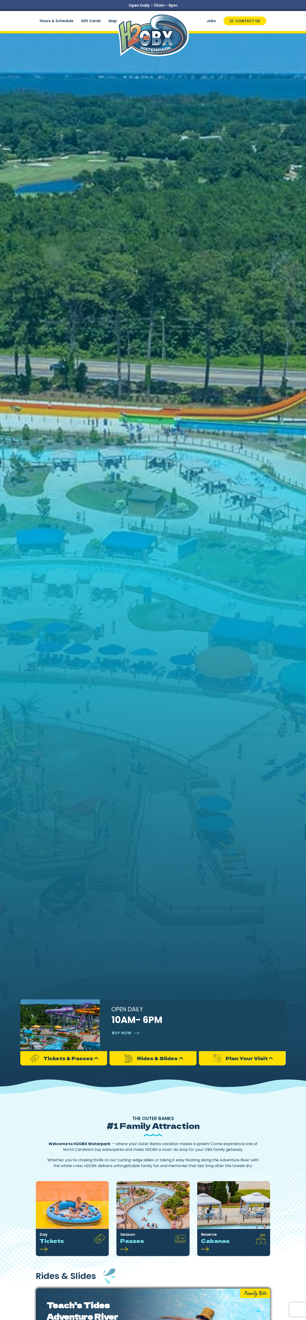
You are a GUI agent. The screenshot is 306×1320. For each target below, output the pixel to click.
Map (113, 20)
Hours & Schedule (56, 20)
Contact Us (245, 20)
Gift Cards (91, 20)
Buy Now (121, 1033)
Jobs (211, 20)
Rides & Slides (150, 1058)
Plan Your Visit (239, 1058)
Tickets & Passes (61, 1058)
